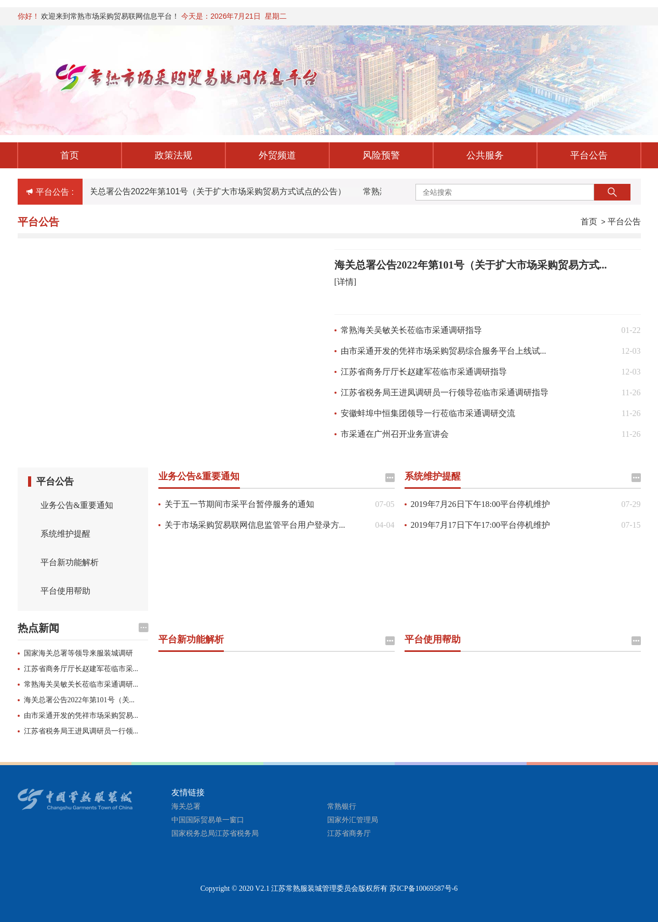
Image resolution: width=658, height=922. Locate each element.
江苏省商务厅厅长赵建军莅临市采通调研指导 (424, 371)
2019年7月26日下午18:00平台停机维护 (480, 504)
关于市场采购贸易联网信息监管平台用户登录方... (255, 524)
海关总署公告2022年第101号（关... (79, 700)
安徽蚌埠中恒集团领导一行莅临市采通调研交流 (428, 413)
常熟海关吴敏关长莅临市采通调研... (81, 684)
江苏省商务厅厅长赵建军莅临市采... (81, 669)
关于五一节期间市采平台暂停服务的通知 (239, 504)
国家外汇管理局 (352, 820)
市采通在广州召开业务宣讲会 (395, 434)
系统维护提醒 (65, 533)
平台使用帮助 (65, 590)
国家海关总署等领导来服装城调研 (78, 653)
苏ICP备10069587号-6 (424, 888)
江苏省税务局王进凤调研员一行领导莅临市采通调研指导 (444, 392)
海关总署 (185, 806)
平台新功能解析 (70, 562)
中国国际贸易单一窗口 (207, 820)
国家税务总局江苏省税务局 (215, 833)
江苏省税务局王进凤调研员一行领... (81, 731)
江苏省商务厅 (349, 833)
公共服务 (485, 155)
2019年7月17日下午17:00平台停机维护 (480, 524)
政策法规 (173, 155)
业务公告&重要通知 (77, 505)
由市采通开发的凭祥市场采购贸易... (81, 715)
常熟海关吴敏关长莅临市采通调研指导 (411, 330)
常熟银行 (341, 806)
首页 (69, 155)
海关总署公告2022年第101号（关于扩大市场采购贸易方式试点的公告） (215, 192)
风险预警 (381, 155)
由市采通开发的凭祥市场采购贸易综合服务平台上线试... (443, 350)
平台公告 (589, 155)
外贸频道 (277, 155)
